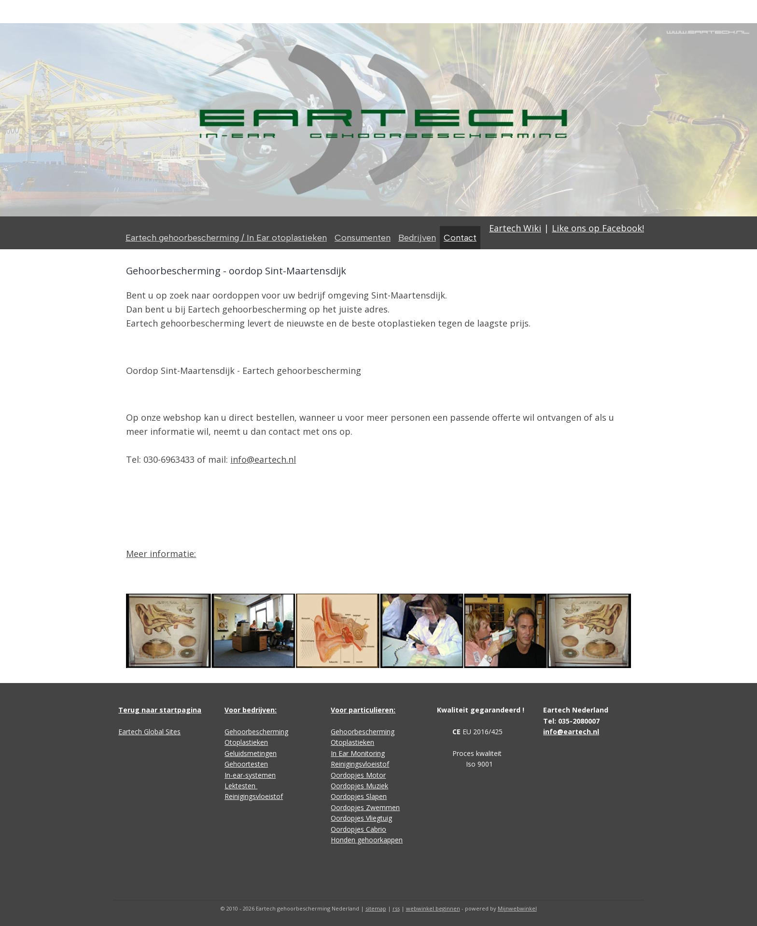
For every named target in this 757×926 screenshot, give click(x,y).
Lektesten (240, 785)
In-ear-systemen (250, 775)
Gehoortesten (246, 764)
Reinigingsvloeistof (253, 796)
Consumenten (363, 237)
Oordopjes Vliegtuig (361, 818)
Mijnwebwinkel (517, 908)
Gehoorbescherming (256, 731)
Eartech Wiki (515, 228)
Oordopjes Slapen (359, 796)
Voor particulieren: (363, 709)
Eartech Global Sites (149, 731)
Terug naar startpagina (159, 709)
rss (396, 908)
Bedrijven (417, 237)
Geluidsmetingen (250, 753)
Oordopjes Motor (358, 775)
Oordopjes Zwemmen (365, 807)
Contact (460, 237)
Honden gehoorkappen (367, 839)
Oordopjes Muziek (359, 785)
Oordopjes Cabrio (358, 829)
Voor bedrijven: (250, 709)
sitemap (375, 908)
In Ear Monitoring (358, 753)
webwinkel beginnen (433, 908)
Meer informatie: (161, 553)
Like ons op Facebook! (598, 228)
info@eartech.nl (263, 459)
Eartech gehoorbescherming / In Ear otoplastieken (226, 237)
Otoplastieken (246, 742)
